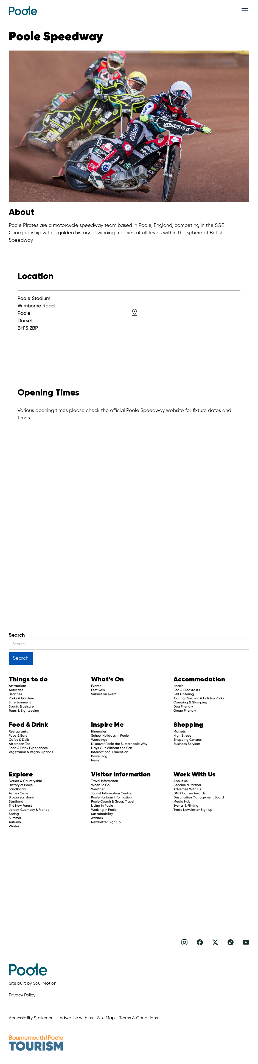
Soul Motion (45, 983)
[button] (243, 10)
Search (17, 635)
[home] (23, 10)
